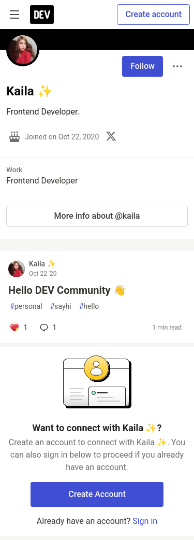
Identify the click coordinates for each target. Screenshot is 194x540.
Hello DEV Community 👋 (67, 290)
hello (89, 306)
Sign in (144, 521)
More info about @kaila (97, 216)
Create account (153, 14)
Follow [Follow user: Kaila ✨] (142, 66)
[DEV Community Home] (42, 14)
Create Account (97, 494)
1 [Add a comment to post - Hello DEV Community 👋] (47, 327)
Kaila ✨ (42, 264)
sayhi (60, 306)
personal (26, 306)
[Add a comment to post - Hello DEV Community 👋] (18, 327)
